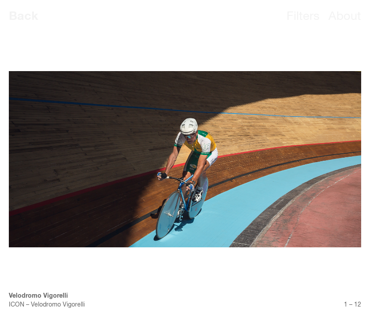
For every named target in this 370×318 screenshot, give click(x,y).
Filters (303, 17)
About (344, 17)
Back (23, 17)
